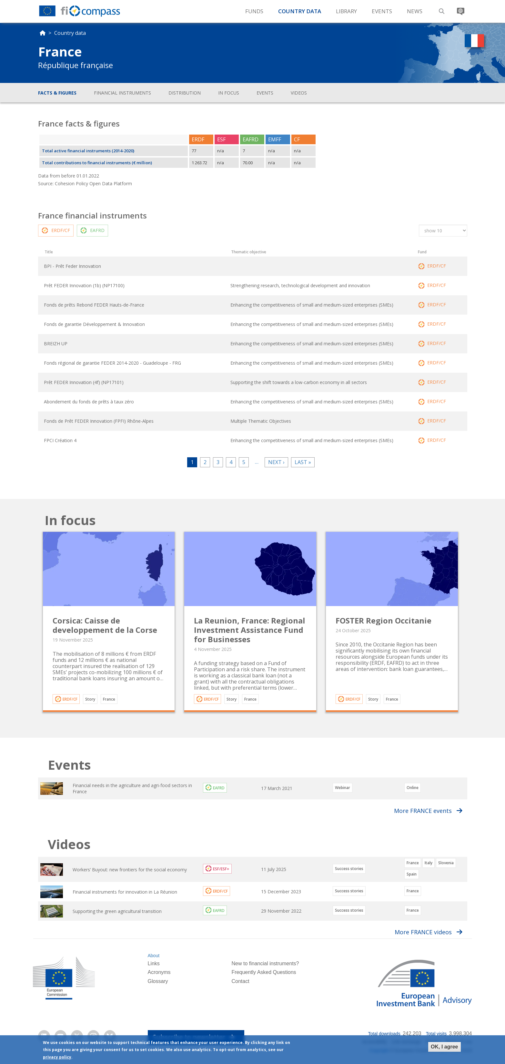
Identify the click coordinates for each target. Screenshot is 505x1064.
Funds (254, 11)
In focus (228, 93)
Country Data (299, 11)
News (414, 11)
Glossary (157, 981)
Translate (459, 9)
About (153, 955)
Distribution (184, 93)
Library (346, 11)
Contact (240, 981)
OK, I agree (444, 1046)
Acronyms (158, 972)
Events (382, 11)
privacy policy (57, 1057)
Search (441, 9)
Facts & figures (57, 93)
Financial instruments (122, 93)
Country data (70, 32)
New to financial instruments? (265, 963)
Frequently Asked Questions (263, 972)
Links (153, 963)
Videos (299, 93)
